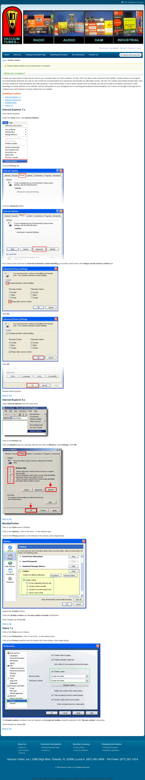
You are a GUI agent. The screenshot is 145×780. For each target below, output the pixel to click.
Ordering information (110, 747)
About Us (22, 747)
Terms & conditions (81, 750)
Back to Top (7, 395)
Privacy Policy (79, 747)
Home (4, 60)
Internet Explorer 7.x (13, 97)
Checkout (131, 48)
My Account (104, 48)
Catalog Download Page (50, 747)
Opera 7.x (9, 105)
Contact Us (46, 750)
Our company (24, 750)
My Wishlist (114, 48)
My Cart (123, 48)
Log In (139, 48)
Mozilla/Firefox (10, 103)
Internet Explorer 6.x (13, 100)
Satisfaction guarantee (111, 750)
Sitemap (22, 753)
